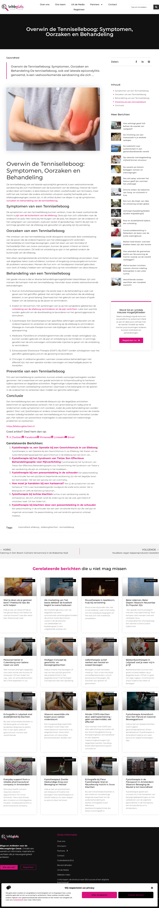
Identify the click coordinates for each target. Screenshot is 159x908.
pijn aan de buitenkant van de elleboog (36, 215)
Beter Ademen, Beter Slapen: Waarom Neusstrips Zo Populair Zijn (140, 602)
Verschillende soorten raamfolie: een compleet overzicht (134, 282)
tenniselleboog (66, 527)
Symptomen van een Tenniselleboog (132, 91)
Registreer (79, 9)
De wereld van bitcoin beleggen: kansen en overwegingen (133, 170)
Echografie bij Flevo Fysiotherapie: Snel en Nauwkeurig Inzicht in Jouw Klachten (100, 783)
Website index (63, 875)
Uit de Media (78, 4)
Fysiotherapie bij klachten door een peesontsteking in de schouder (54, 505)
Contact (112, 4)
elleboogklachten (49, 527)
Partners (96, 4)
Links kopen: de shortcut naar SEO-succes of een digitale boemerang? (83, 880)
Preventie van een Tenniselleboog (130, 102)
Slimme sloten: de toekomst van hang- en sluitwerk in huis (136, 192)
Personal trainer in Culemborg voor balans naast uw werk (16, 662)
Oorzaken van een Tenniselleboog (130, 94)
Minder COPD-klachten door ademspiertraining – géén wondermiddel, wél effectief (98, 718)
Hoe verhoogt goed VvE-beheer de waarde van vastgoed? (134, 126)
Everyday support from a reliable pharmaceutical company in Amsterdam (17, 782)
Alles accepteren (99, 895)
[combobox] (141, 7)
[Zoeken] (156, 7)
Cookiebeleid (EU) (65, 860)
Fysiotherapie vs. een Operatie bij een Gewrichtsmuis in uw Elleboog (55, 447)
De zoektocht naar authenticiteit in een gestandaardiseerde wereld (136, 149)
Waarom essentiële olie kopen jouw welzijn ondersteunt (56, 717)
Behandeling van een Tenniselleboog (132, 98)
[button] (152, 887)
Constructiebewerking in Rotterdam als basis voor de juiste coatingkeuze (136, 233)
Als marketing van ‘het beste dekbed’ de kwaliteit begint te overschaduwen (58, 602)
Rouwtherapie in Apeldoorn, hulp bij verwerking (100, 601)
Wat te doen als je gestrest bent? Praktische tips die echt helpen (18, 602)
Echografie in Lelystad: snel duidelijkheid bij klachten (18, 715)
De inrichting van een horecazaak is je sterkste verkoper (134, 137)
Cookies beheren (136, 895)
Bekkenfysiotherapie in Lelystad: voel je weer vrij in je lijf (140, 662)
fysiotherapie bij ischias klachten (32, 494)
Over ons (44, 4)
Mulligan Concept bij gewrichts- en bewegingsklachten (55, 662)
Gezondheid (12, 57)
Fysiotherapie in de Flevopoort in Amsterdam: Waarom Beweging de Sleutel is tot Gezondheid (140, 783)
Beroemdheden (64, 865)
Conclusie (119, 105)
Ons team (60, 4)
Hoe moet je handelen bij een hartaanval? (38, 483)
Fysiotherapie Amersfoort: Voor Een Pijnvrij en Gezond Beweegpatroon (140, 717)
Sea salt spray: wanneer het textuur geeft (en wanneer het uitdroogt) (136, 181)
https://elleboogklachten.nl (20, 426)
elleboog (35, 527)
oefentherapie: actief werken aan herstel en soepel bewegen (97, 662)
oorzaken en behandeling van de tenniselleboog (31, 200)
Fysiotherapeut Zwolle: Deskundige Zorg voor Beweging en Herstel (56, 782)
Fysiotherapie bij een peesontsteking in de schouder (45, 472)
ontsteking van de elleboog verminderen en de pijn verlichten (44, 309)
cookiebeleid (18, 900)
